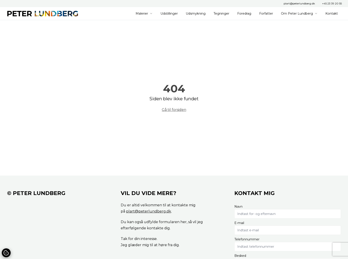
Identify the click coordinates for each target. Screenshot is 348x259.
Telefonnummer (246, 239)
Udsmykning (196, 13)
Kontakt (331, 13)
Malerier (144, 13)
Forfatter (266, 13)
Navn (238, 207)
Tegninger (221, 13)
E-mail (239, 223)
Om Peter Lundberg (299, 13)
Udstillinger (169, 13)
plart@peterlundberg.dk (299, 3)
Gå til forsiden (174, 110)
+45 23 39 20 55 (332, 3)
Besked (240, 256)
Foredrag (244, 13)
